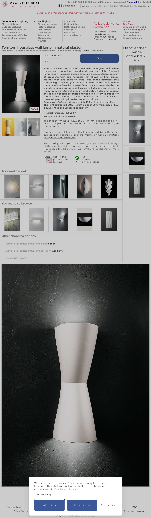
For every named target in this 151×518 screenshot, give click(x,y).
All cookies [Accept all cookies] (49, 505)
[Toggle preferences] (107, 505)
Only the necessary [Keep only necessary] (82, 505)
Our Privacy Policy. (65, 489)
